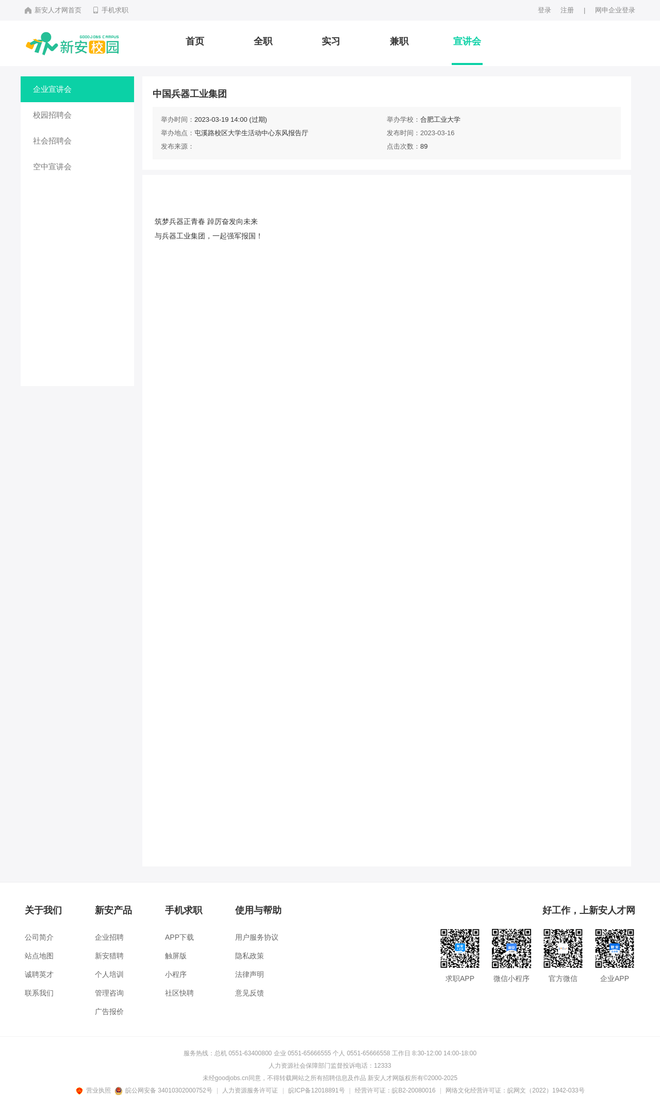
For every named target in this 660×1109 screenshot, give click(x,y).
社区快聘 (179, 993)
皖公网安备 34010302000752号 (164, 1090)
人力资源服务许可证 (250, 1090)
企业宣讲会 (52, 89)
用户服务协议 (256, 937)
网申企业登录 (615, 10)
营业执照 (94, 1090)
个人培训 (109, 974)
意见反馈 (249, 993)
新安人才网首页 (53, 10)
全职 (263, 41)
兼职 (399, 41)
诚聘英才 (39, 974)
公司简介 (39, 937)
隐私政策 (249, 956)
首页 (195, 41)
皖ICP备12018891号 (316, 1090)
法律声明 (249, 974)
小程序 (176, 974)
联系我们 (39, 993)
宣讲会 (467, 41)
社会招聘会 (52, 140)
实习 (331, 41)
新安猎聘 (109, 956)
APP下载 (179, 937)
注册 (567, 10)
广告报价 (109, 1011)
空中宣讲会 (52, 166)
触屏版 (176, 956)
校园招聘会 (52, 114)
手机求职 (110, 10)
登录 (544, 10)
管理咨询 (109, 993)
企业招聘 (109, 937)
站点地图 (39, 956)
